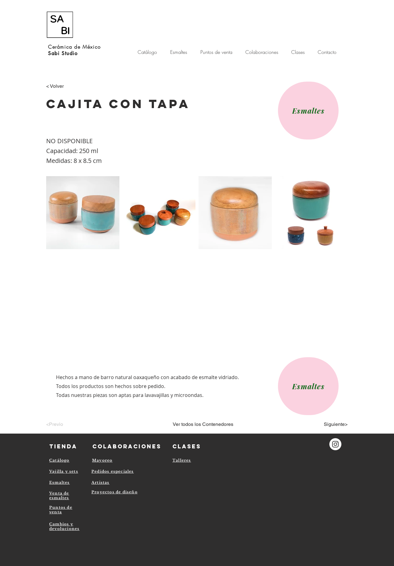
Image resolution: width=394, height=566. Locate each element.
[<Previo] (66, 424)
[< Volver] (66, 86)
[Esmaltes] (308, 110)
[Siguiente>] (332, 424)
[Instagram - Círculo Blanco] (335, 444)
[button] (264, 52)
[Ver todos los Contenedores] (203, 424)
